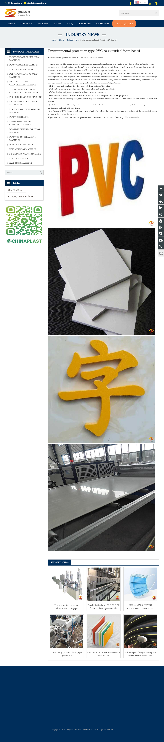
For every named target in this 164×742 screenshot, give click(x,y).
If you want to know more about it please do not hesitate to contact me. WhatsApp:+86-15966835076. (93, 117)
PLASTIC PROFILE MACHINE (23, 65)
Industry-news (82, 34)
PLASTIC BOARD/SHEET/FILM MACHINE (24, 58)
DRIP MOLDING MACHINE (22, 149)
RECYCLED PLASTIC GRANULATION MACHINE (22, 83)
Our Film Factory (16, 190)
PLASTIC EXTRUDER (19, 117)
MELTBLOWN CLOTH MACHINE (25, 154)
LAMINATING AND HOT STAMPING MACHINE (21, 123)
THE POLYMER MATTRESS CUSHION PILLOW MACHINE (23, 91)
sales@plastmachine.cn (36, 3)
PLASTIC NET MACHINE (21, 145)
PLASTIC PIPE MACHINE (21, 69)
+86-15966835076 (14, 3)
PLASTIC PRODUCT (18, 158)
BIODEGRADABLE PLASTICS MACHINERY (23, 103)
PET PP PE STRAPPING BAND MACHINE (23, 75)
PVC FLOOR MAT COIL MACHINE (25, 97)
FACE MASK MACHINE (20, 163)
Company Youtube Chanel (20, 196)
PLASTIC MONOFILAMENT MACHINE (22, 138)
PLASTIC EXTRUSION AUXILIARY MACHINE (25, 111)
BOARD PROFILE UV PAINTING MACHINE (24, 131)
